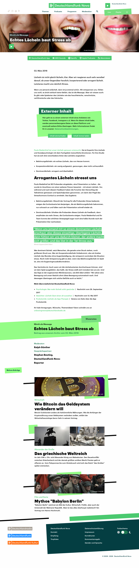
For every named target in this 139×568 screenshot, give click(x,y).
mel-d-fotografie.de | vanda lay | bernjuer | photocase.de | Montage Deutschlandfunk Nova (111, 50)
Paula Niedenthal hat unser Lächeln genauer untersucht (57, 150)
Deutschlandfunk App (39, 58)
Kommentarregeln (92, 539)
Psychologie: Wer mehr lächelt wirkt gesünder (55, 289)
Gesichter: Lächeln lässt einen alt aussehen (54, 296)
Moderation (87, 11)
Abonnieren (104, 58)
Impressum (89, 532)
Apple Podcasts (87, 58)
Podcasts (58, 11)
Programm (72, 11)
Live (109, 12)
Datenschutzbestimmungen (66, 129)
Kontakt (54, 532)
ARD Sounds (59, 58)
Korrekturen (90, 536)
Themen (45, 11)
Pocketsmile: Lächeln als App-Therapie (52, 299)
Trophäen (55, 539)
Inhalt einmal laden (58, 136)
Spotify (72, 58)
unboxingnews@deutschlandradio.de (49, 310)
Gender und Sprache (93, 543)
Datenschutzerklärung (94, 528)
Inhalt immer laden (81, 136)
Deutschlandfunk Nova (60, 528)
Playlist (118, 12)
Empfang (54, 536)
